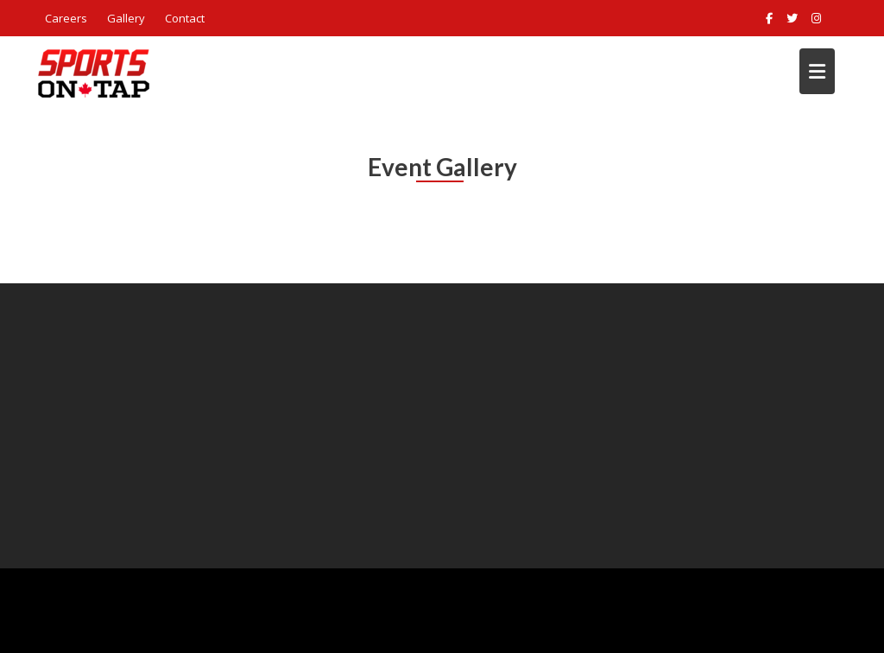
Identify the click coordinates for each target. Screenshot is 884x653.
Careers (66, 18)
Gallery (126, 18)
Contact (185, 18)
